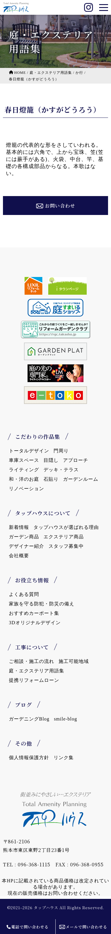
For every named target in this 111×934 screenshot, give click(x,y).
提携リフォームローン (34, 680)
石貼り (51, 479)
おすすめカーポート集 (34, 613)
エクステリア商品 (64, 536)
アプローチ (75, 460)
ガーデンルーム (80, 479)
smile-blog (65, 718)
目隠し (51, 460)
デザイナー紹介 (26, 546)
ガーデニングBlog (29, 718)
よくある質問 (24, 594)
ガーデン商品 (24, 536)
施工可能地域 (74, 661)
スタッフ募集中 (66, 546)
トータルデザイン (29, 450)
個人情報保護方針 (29, 757)
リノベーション (26, 488)
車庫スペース (24, 460)
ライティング (24, 469)
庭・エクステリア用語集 (36, 670)
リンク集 (64, 757)
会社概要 (19, 555)
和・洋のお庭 (24, 479)
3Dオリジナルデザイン (35, 622)
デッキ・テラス (61, 469)
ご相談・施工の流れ (31, 661)
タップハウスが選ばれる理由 (66, 527)
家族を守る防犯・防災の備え (41, 603)
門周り (61, 450)
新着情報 (19, 527)
